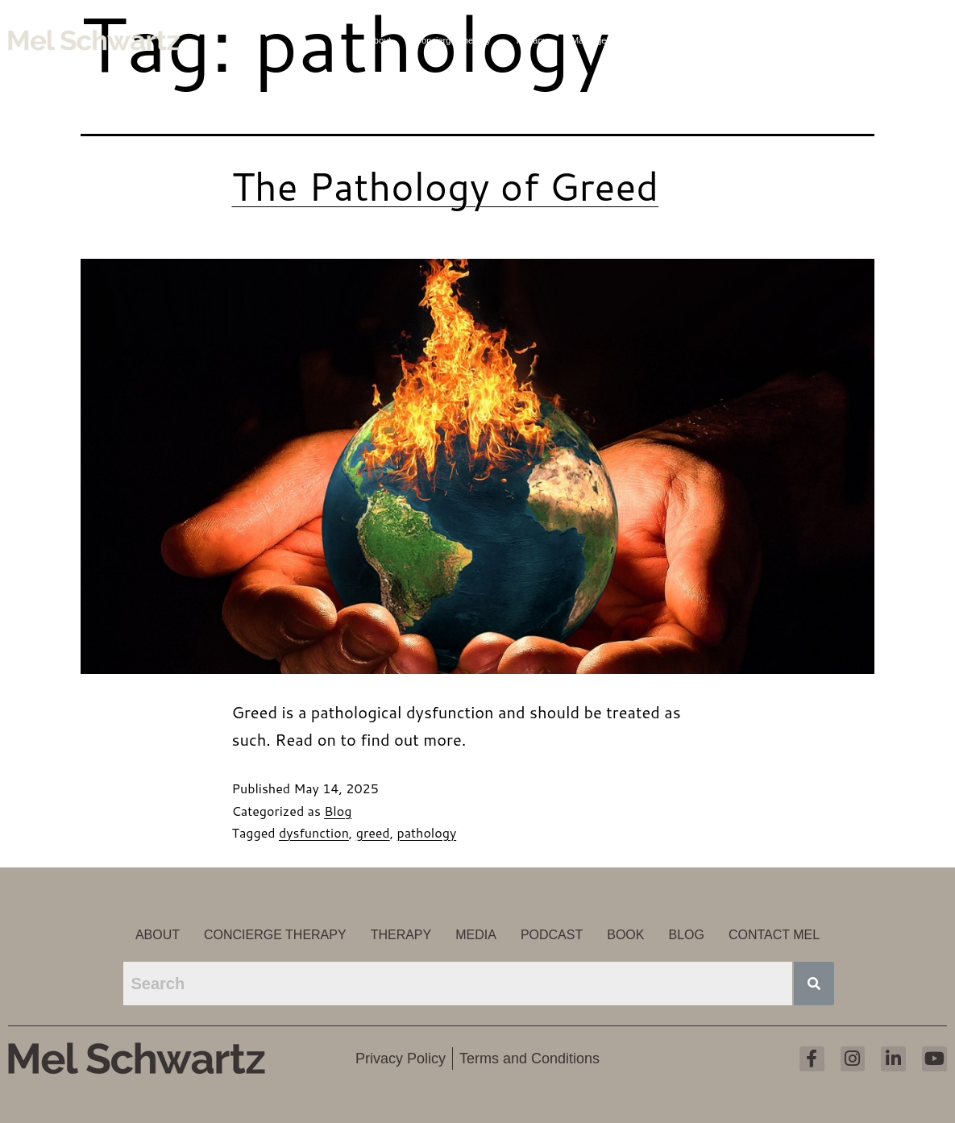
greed (373, 832)
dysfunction (314, 832)
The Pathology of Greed (445, 185)
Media (690, 40)
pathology (426, 832)
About (380, 40)
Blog (835, 40)
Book (792, 40)
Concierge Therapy (452, 40)
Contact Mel (892, 40)
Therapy (531, 40)
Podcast (741, 40)
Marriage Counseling (612, 40)
